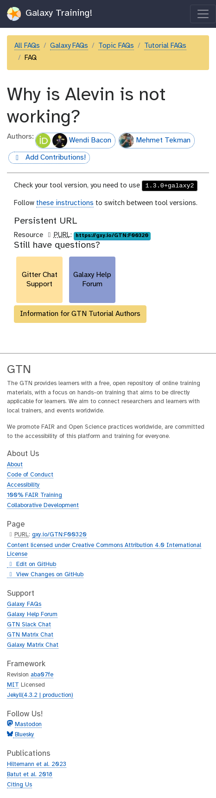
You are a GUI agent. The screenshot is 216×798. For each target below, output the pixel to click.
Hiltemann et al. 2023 (36, 764)
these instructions (65, 203)
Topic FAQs (116, 46)
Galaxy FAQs (69, 46)
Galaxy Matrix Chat (32, 645)
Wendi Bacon (73, 140)
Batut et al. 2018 (29, 775)
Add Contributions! (47, 158)
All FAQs (27, 46)
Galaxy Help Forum (32, 614)
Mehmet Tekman (155, 140)
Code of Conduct (30, 475)
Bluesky (23, 735)
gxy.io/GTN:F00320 (59, 535)
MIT (13, 685)
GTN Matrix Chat (30, 635)
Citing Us (19, 785)
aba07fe (42, 675)
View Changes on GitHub (45, 575)
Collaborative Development (43, 505)
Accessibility (23, 485)
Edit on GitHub (31, 564)
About (15, 465)
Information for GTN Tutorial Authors (80, 314)
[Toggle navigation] (203, 14)
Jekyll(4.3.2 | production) (40, 695)
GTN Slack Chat (29, 625)
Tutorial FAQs (165, 46)
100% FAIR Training (34, 495)
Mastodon (28, 724)
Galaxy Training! (50, 14)
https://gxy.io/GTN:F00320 (112, 235)
